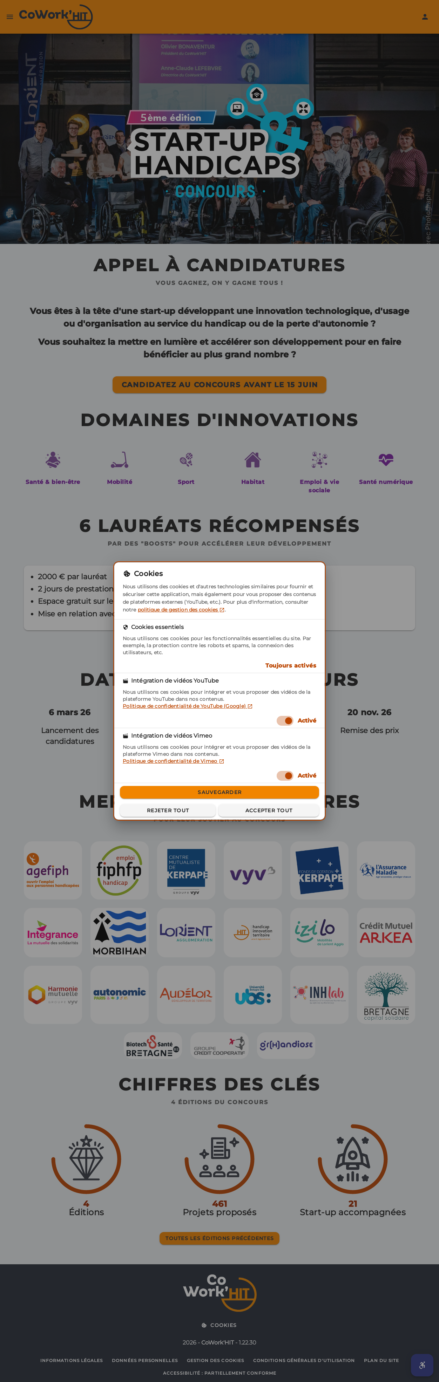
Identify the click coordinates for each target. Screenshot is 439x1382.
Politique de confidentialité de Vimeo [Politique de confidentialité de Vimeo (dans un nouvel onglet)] (173, 761)
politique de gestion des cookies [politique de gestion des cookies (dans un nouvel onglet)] (181, 610)
